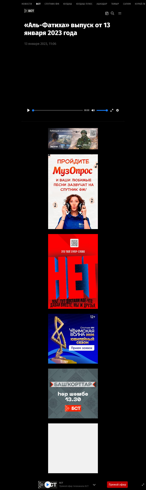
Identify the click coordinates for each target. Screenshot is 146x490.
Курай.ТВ (140, 3)
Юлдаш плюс (84, 3)
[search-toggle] (112, 13)
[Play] (28, 110)
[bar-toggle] (119, 13)
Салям (127, 3)
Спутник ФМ (52, 3)
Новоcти (27, 3)
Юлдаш (67, 3)
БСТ (38, 3)
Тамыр (115, 3)
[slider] (57, 110)
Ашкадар (102, 3)
